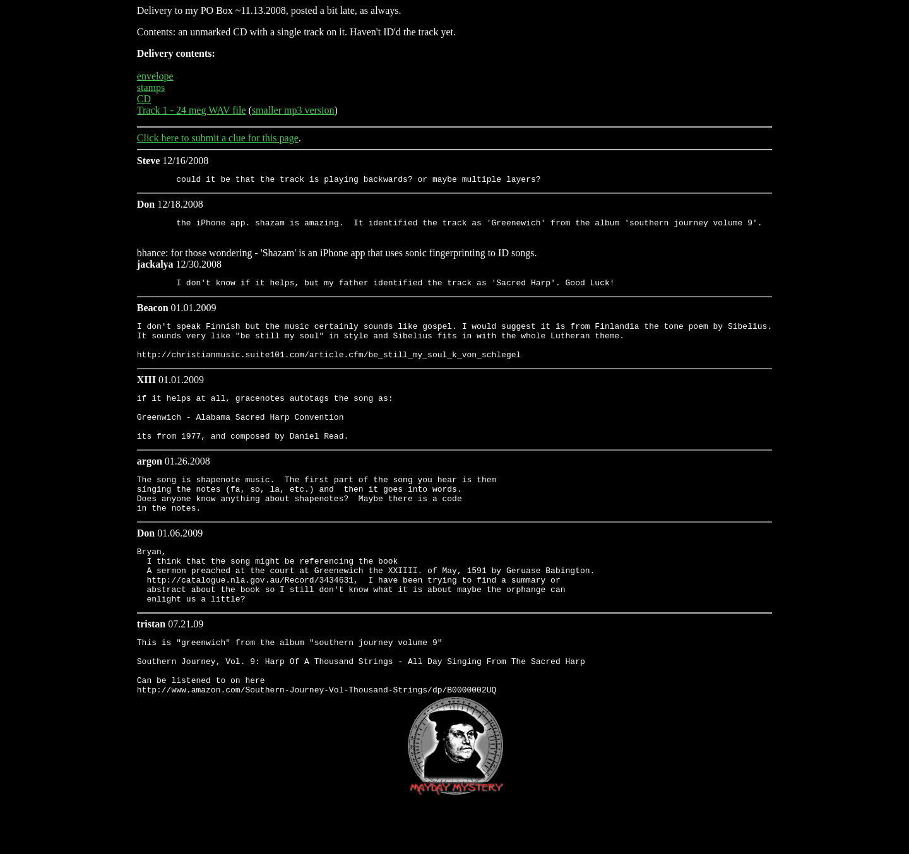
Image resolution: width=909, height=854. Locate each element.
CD (144, 98)
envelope (155, 76)
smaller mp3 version (293, 110)
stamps (151, 87)
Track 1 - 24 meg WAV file (191, 110)
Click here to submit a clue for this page (218, 138)
